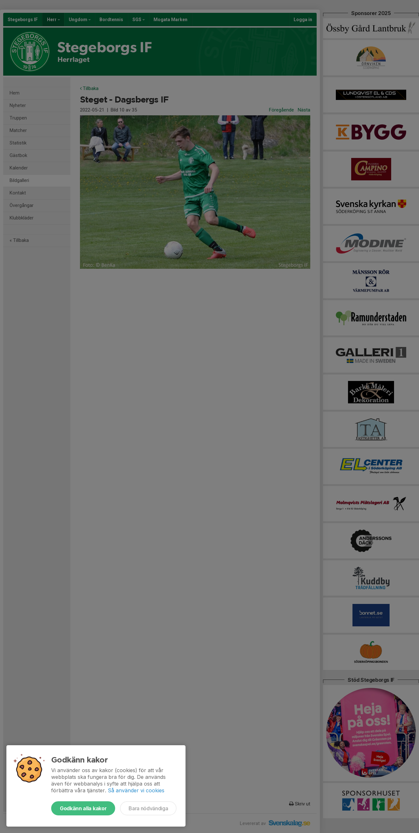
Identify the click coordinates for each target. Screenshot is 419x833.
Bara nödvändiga (148, 808)
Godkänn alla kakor (83, 808)
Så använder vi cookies (136, 790)
